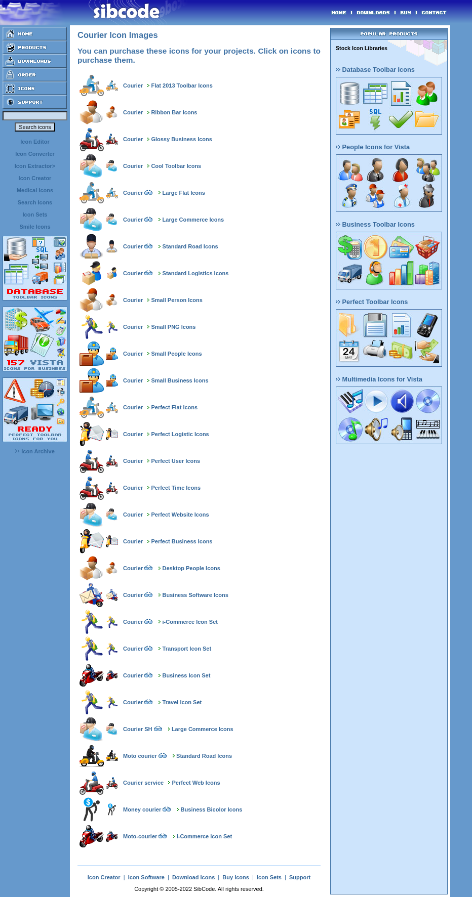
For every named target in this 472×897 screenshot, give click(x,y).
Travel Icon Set (182, 702)
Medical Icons (35, 190)
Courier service (143, 783)
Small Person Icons (176, 300)
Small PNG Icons (173, 327)
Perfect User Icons (175, 461)
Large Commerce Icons (193, 220)
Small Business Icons (179, 380)
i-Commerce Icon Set (190, 622)
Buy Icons (235, 877)
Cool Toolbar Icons (176, 166)
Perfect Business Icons (181, 541)
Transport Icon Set (187, 649)
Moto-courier (140, 836)
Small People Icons (176, 354)
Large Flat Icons (184, 193)
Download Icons (193, 877)
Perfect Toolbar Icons (372, 302)
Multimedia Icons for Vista (379, 379)
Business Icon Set (187, 675)
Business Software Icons (195, 595)
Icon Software (146, 877)
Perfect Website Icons (180, 514)
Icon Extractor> (35, 166)
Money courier (142, 809)
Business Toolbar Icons (375, 224)
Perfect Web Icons (196, 783)
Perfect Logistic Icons (180, 434)
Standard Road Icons (190, 246)
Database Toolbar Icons (375, 69)
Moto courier (140, 756)
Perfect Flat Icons (174, 407)
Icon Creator (35, 178)
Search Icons (35, 202)
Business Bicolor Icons (212, 809)
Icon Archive (35, 451)
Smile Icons (34, 227)
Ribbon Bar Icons (174, 112)
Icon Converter (35, 154)
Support (299, 877)
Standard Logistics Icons (196, 273)
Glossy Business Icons (181, 139)
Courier (133, 85)
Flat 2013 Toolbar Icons (181, 85)
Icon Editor (34, 142)
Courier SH (137, 729)
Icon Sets (35, 214)
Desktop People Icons (191, 568)
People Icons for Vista (373, 147)
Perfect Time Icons (176, 488)
